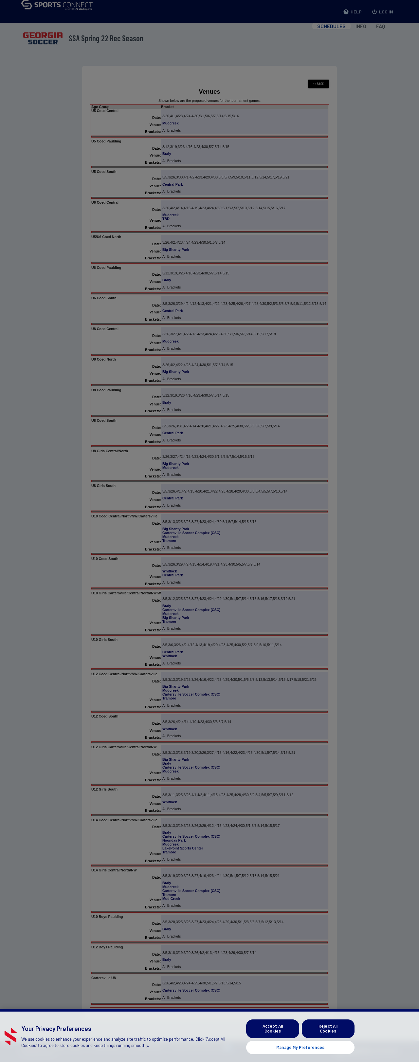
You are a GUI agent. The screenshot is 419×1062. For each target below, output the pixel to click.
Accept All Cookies (273, 1037)
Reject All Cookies (328, 1037)
